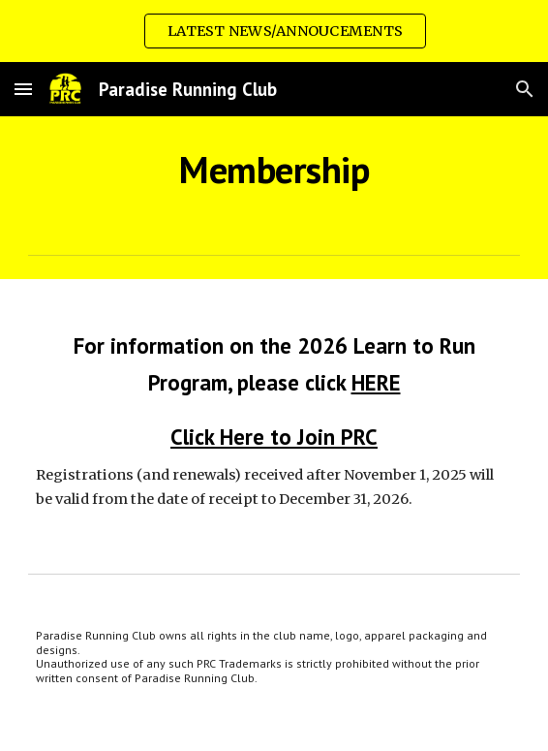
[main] (273, 170)
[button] (23, 88)
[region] (274, 31)
